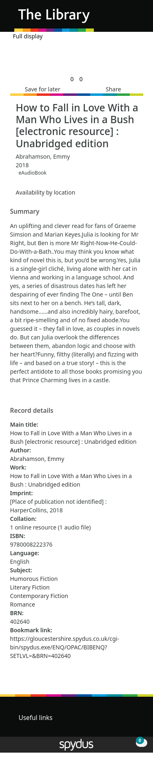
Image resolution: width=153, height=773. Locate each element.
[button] (124, 19)
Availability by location (45, 192)
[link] (71, 79)
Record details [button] (31, 410)
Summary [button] (25, 211)
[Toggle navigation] (134, 19)
